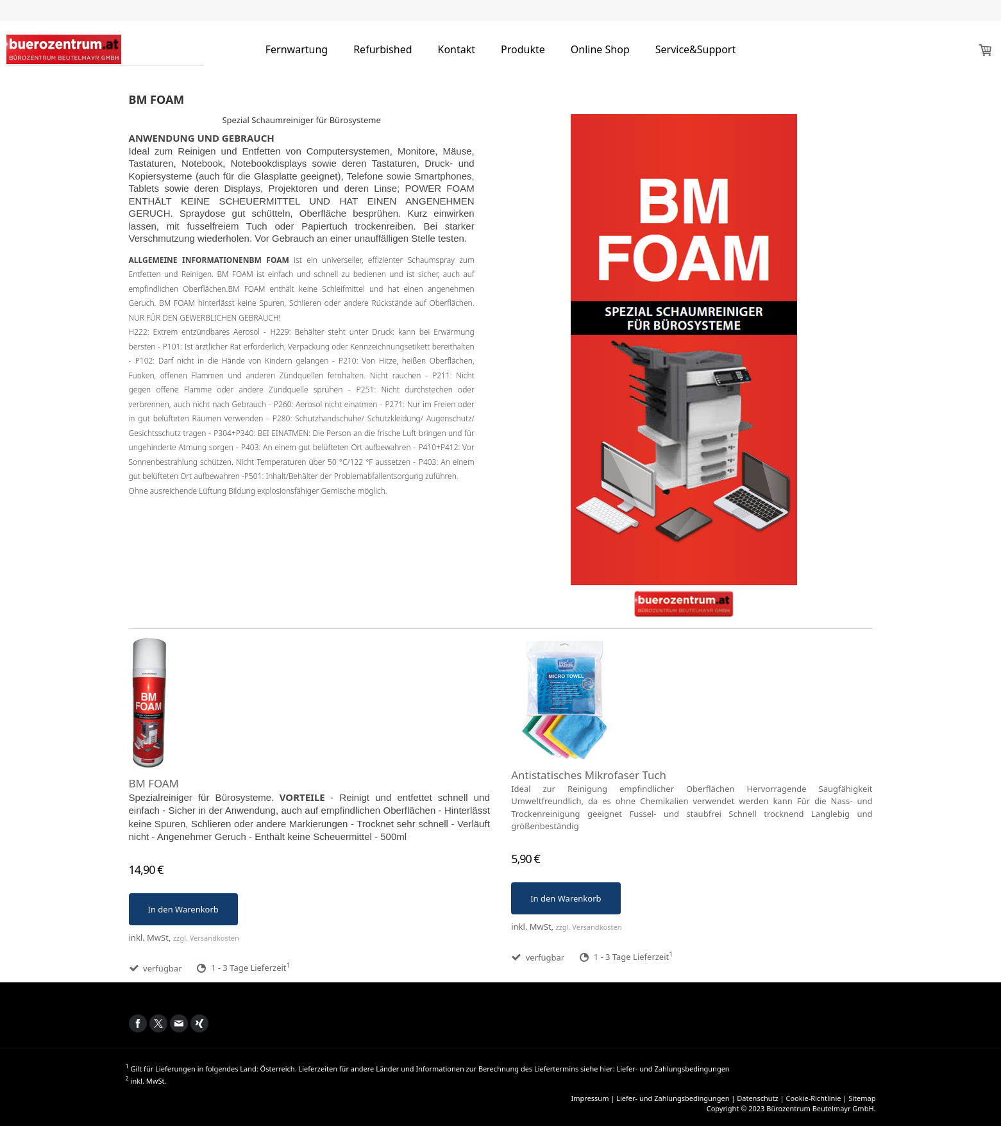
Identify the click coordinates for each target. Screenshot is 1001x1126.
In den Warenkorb (183, 909)
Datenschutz (757, 1098)
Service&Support (695, 49)
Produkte (523, 49)
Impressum (590, 1098)
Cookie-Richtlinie (813, 1098)
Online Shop (600, 49)
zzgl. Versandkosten (206, 938)
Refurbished (382, 49)
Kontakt (457, 49)
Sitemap (861, 1098)
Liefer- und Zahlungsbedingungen (672, 1068)
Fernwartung (296, 49)
